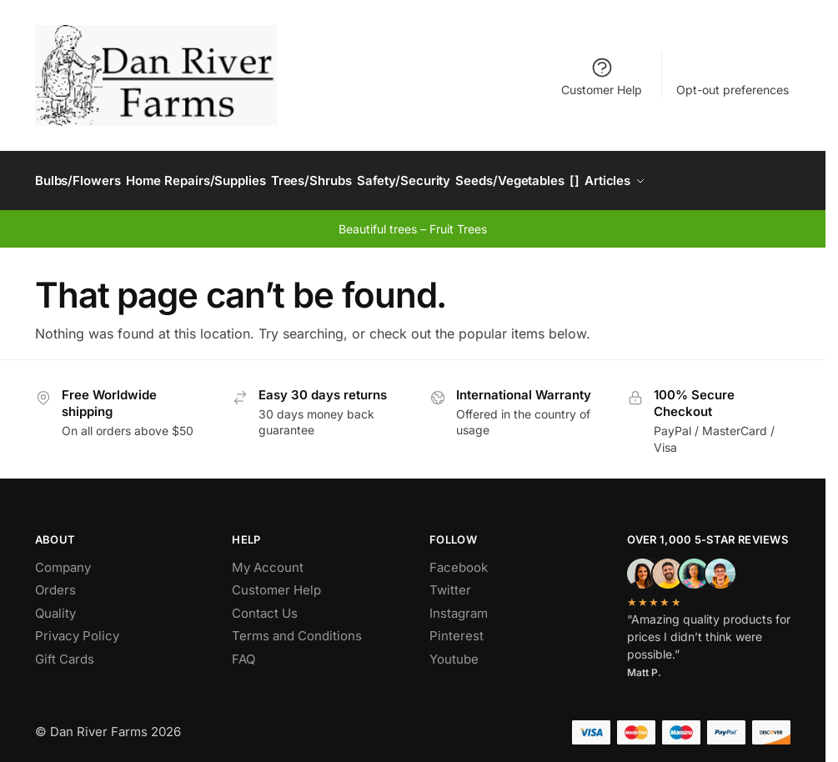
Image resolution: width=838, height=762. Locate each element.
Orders (55, 581)
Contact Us (265, 604)
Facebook (458, 558)
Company (63, 558)
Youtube (454, 650)
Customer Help (601, 76)
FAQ (243, 650)
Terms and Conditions (297, 627)
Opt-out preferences (732, 90)
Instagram (458, 604)
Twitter (450, 581)
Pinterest (456, 627)
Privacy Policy (77, 627)
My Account (268, 558)
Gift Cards (64, 650)
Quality (55, 604)
